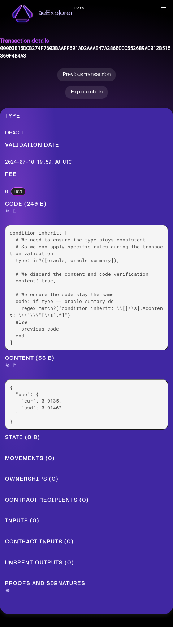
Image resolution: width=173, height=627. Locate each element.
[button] (163, 9)
